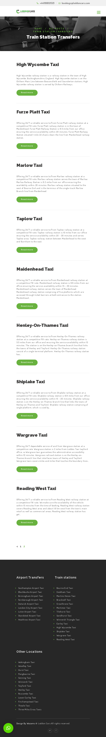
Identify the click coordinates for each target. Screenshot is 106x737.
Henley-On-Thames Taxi (42, 325)
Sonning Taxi (24, 677)
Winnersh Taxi (25, 681)
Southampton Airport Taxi (31, 588)
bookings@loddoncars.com (76, 3)
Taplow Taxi (29, 218)
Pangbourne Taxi (26, 674)
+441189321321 (47, 3)
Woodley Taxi (24, 666)
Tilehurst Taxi (63, 611)
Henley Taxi (24, 689)
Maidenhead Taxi (34, 269)
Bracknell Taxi (64, 599)
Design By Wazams (25, 723)
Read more (27, 92)
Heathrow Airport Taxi (29, 619)
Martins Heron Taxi (66, 596)
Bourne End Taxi (65, 588)
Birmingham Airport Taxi (30, 596)
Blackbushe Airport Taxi (30, 592)
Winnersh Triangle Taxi (68, 619)
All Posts (57, 28)
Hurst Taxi (23, 670)
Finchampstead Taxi (28, 701)
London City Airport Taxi (30, 607)
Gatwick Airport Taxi (28, 603)
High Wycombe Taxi (37, 64)
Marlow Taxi (29, 165)
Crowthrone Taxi (65, 603)
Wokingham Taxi (26, 662)
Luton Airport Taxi (27, 611)
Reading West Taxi (36, 488)
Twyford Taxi (24, 685)
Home (38, 28)
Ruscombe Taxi (25, 693)
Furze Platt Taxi (33, 111)
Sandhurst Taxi (64, 615)
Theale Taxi (24, 705)
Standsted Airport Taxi (29, 615)
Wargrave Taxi (31, 435)
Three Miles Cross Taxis (29, 709)
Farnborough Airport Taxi (30, 599)
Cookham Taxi (64, 592)
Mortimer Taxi (64, 607)
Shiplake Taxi (30, 381)
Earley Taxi (62, 623)
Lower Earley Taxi (27, 697)
